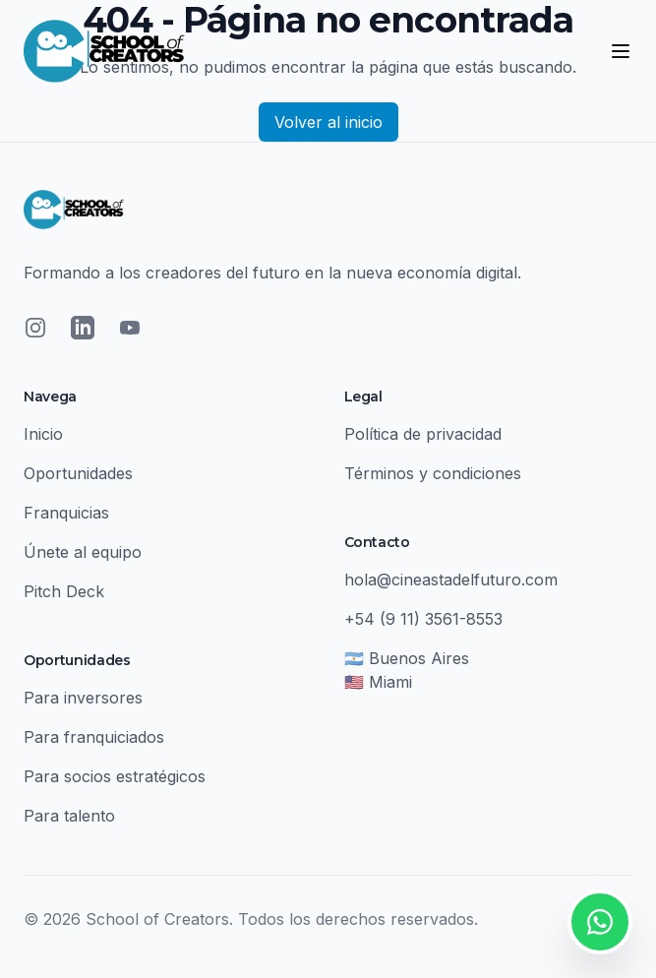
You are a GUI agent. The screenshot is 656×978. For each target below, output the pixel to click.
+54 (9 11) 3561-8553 (423, 619)
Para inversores (83, 697)
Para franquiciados (94, 737)
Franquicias (66, 512)
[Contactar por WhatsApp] (599, 921)
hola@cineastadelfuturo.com (451, 579)
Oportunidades (78, 473)
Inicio (43, 434)
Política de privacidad (423, 434)
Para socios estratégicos (115, 776)
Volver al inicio (328, 122)
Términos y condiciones (432, 473)
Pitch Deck (64, 591)
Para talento (69, 815)
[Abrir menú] (620, 51)
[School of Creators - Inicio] (104, 51)
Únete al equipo (83, 552)
